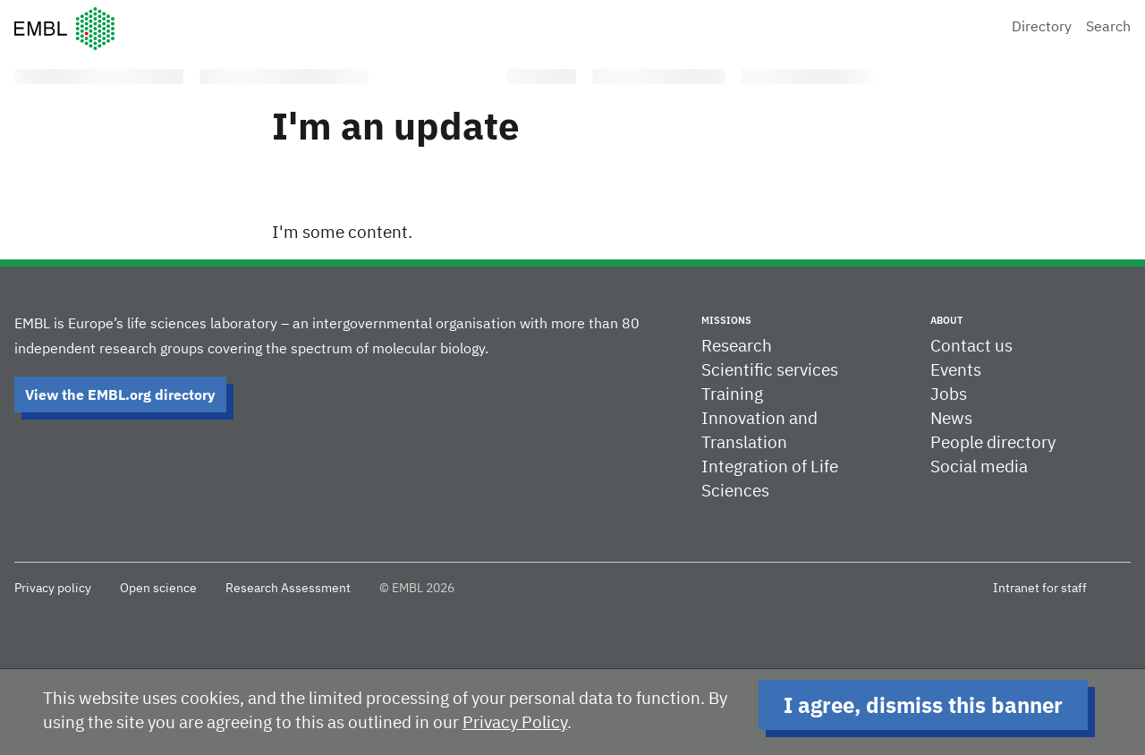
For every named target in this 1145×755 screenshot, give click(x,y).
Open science (158, 588)
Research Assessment (288, 588)
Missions (726, 320)
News (951, 419)
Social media (979, 467)
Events (955, 370)
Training (732, 394)
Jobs (948, 394)
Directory (1042, 28)
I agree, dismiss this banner (923, 705)
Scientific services (769, 370)
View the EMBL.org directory (120, 394)
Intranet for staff (1040, 588)
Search (1108, 28)
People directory (993, 443)
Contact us (971, 346)
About (946, 320)
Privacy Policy (514, 723)
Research (736, 346)
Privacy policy (52, 588)
